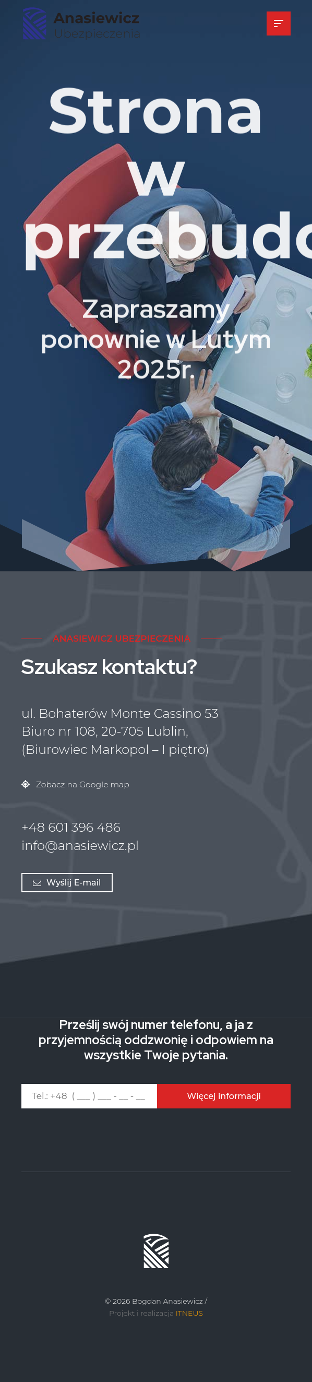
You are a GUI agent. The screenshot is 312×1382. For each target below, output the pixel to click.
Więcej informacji (224, 1096)
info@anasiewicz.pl (80, 845)
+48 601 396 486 (71, 827)
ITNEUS (189, 1313)
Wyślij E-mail (67, 883)
